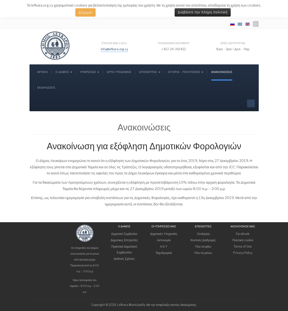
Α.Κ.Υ (163, 246)
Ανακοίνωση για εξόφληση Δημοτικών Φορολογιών (144, 146)
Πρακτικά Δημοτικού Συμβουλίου (124, 249)
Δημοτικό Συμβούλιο (124, 234)
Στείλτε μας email (114, 43)
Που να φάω (203, 246)
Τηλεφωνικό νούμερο (174, 43)
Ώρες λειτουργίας (232, 43)
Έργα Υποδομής (119, 72)
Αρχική (42, 72)
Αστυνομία (163, 240)
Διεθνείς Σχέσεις (124, 259)
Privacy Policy (242, 253)
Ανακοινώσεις (221, 72)
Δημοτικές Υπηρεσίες (163, 234)
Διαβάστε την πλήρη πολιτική (203, 12)
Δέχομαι (85, 12)
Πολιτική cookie (242, 240)
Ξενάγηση (203, 234)
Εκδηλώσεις (46, 87)
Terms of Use (243, 246)
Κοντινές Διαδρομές (203, 240)
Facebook (242, 234)
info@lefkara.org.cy (114, 49)
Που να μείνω (203, 253)
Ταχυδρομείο (164, 253)
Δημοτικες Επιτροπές (124, 240)
